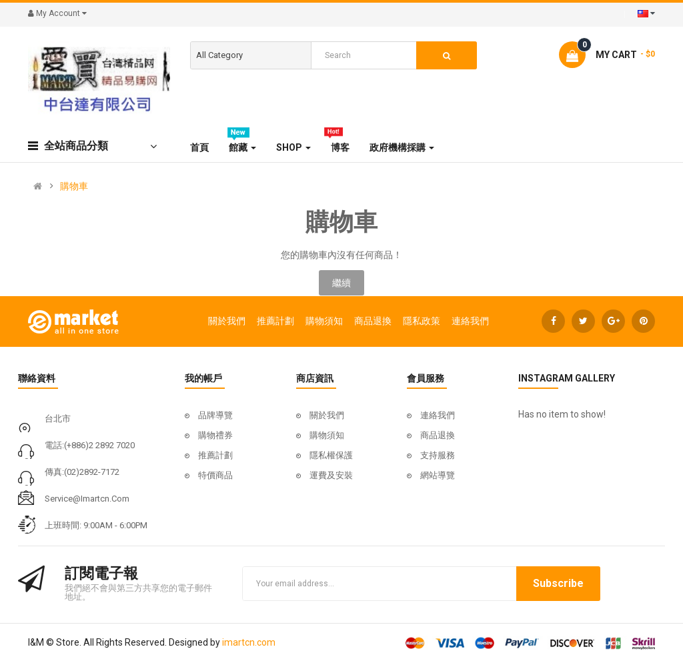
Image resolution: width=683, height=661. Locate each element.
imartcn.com (248, 642)
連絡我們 (470, 320)
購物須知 (324, 320)
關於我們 (226, 320)
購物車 (74, 186)
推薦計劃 (275, 320)
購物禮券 (215, 435)
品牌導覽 (215, 415)
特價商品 (215, 475)
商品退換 (373, 320)
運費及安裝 (331, 475)
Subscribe (558, 583)
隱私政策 (421, 320)
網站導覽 (437, 475)
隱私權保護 (331, 455)
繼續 (341, 282)
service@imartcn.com (87, 499)
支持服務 (437, 455)
